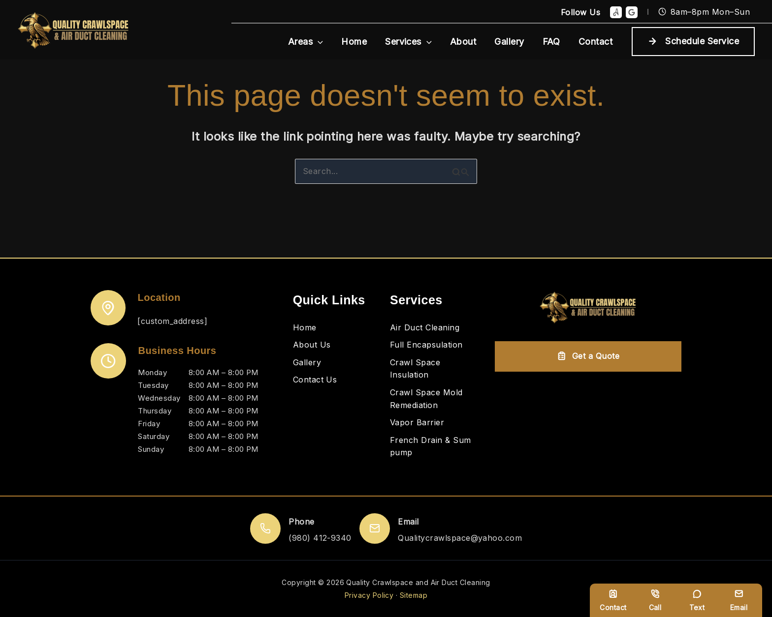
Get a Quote (588, 356)
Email (738, 600)
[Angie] (616, 12)
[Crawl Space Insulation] (434, 369)
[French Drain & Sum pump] (434, 446)
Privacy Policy (369, 595)
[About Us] (312, 345)
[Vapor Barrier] (417, 422)
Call (655, 600)
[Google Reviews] (632, 12)
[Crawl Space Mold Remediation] (434, 398)
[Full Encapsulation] (426, 345)
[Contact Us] (315, 380)
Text (697, 600)
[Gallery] (307, 362)
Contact (613, 600)
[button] (321, 41)
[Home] (305, 328)
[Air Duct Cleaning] (424, 328)
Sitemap (413, 595)
